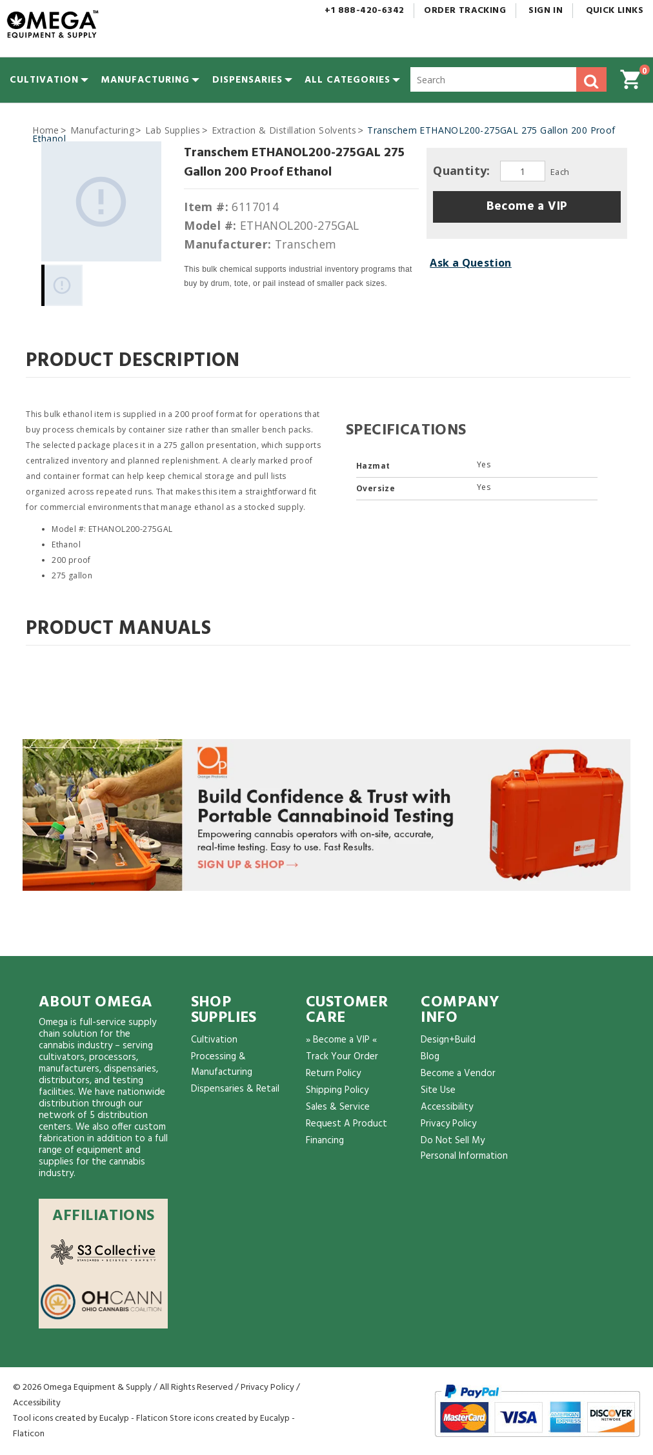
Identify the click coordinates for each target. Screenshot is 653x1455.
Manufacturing (102, 130)
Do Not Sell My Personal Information (464, 1148)
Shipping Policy (337, 1090)
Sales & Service (338, 1107)
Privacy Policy (448, 1124)
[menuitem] (44, 80)
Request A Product (346, 1124)
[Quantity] (522, 171)
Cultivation (214, 1040)
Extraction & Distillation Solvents (284, 130)
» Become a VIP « (341, 1040)
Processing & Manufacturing (221, 1064)
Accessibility (447, 1107)
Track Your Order (342, 1056)
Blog (430, 1056)
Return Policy (333, 1073)
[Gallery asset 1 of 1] (101, 201)
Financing (325, 1140)
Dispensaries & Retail (235, 1089)
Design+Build (448, 1040)
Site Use (438, 1090)
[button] (347, 80)
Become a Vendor (458, 1073)
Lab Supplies (173, 130)
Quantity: (463, 170)
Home (45, 130)
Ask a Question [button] (471, 263)
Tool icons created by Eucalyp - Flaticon (90, 1418)
